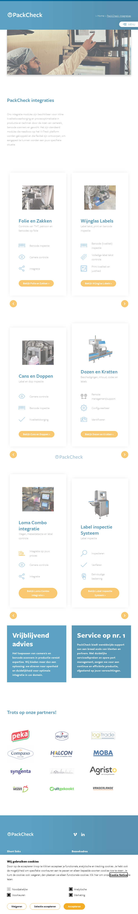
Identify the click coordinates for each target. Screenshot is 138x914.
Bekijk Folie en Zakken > (36, 283)
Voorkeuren (16, 895)
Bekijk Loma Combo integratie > (38, 593)
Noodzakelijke (17, 889)
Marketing (77, 895)
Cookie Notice (118, 875)
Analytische (78, 889)
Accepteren (74, 906)
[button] (124, 303)
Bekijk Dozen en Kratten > (99, 434)
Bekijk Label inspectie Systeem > (100, 593)
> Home (99, 16)
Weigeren (16, 906)
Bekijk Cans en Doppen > (36, 434)
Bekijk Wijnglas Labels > (98, 283)
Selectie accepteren (45, 906)
